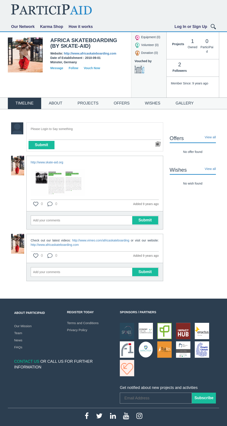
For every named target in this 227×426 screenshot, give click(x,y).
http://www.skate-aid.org (47, 162)
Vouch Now (92, 68)
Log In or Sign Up (190, 27)
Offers (122, 103)
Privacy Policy (77, 330)
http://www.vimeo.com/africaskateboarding (100, 240)
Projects (88, 103)
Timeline (24, 103)
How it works (81, 27)
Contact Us (26, 361)
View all (210, 137)
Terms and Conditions (83, 323)
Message (56, 68)
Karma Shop (51, 27)
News (18, 340)
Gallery (185, 103)
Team (18, 333)
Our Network (23, 27)
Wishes (152, 103)
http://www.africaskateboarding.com (90, 53)
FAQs (18, 347)
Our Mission (23, 326)
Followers (180, 66)
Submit (41, 145)
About (55, 103)
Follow (73, 68)
